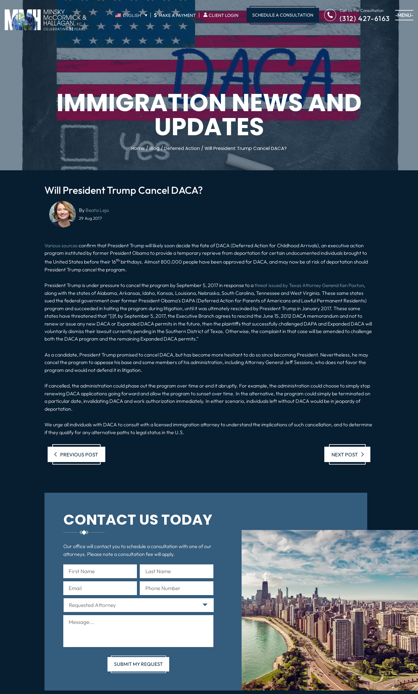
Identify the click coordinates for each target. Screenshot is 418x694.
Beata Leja (97, 210)
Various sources (61, 245)
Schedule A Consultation (282, 15)
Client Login (223, 15)
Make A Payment (175, 15)
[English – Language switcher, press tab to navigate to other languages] (131, 15)
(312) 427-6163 (365, 18)
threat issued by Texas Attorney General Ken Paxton (311, 285)
